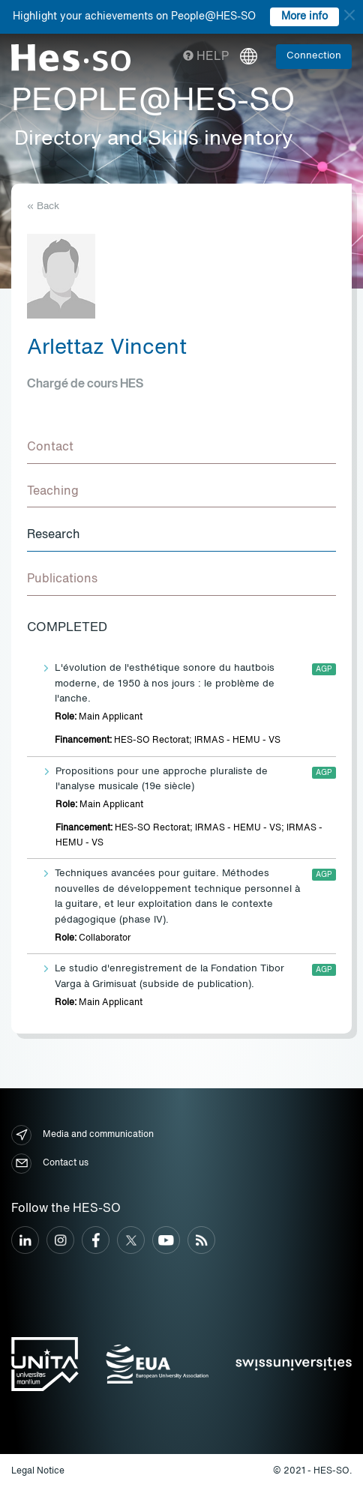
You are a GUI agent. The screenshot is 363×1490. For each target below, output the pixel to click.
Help (206, 57)
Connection (313, 56)
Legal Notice (37, 1471)
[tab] (181, 448)
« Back (43, 206)
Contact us (49, 1163)
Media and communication (82, 1135)
